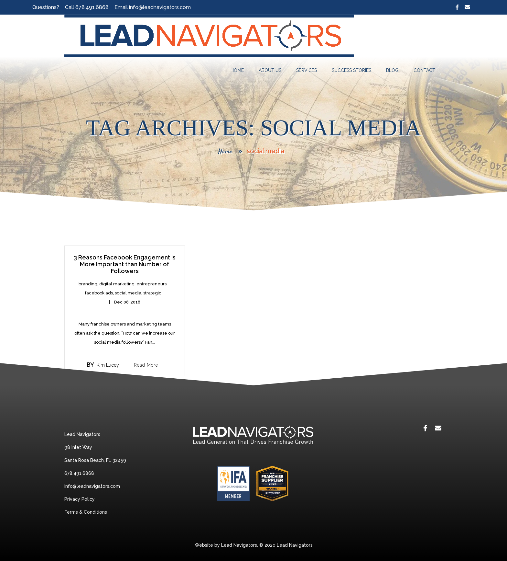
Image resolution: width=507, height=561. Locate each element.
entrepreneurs (151, 283)
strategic (152, 293)
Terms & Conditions (85, 512)
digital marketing (117, 283)
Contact (424, 70)
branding (88, 283)
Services (306, 70)
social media (128, 293)
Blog (392, 70)
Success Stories (351, 70)
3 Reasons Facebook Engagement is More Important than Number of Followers (125, 264)
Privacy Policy (79, 499)
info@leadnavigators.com (160, 7)
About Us (270, 70)
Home (237, 70)
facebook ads (99, 293)
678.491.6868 (92, 7)
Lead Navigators (295, 545)
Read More (146, 365)
